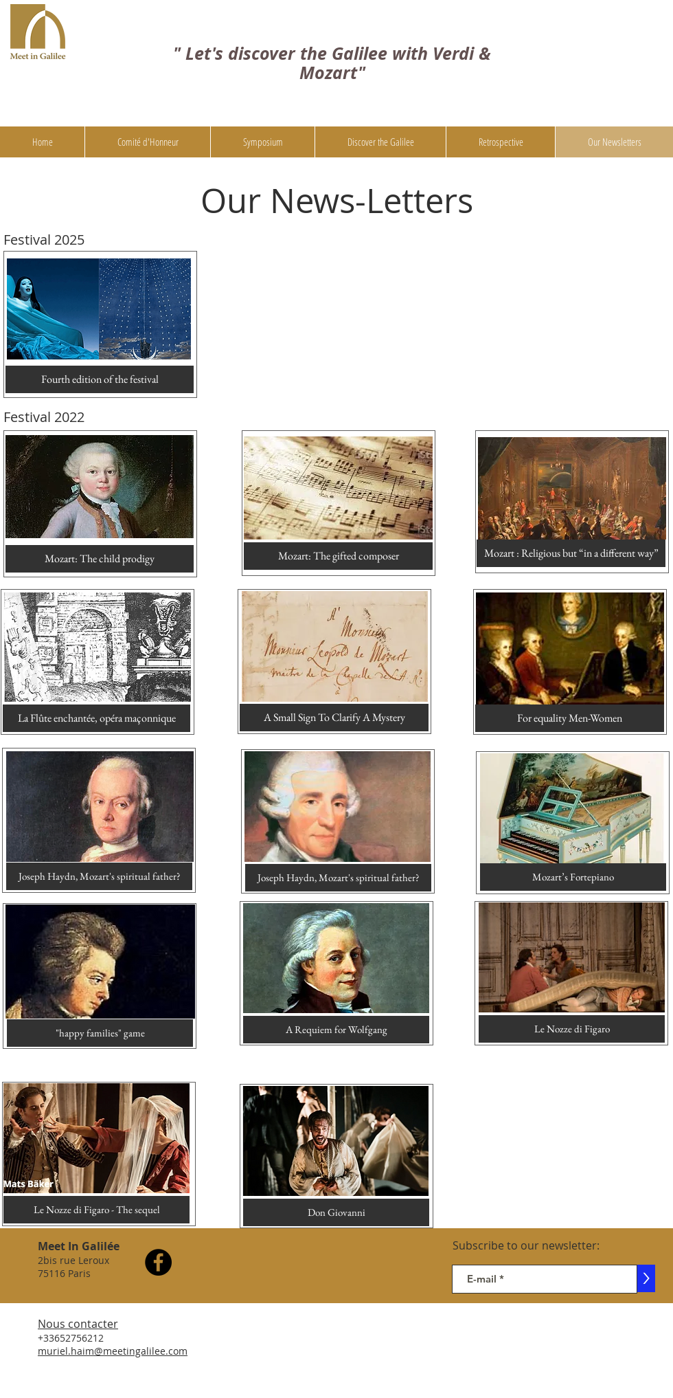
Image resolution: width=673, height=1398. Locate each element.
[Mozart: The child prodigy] (99, 559)
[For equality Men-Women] (569, 718)
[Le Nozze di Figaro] (572, 1029)
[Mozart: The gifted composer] (338, 556)
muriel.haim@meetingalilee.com (112, 1350)
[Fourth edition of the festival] (99, 379)
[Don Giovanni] (336, 1212)
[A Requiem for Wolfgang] (336, 1029)
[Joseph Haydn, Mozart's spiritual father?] (99, 876)
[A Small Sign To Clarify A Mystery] (334, 717)
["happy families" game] (100, 1033)
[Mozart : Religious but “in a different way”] (571, 553)
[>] (646, 1278)
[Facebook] (158, 1262)
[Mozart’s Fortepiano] (573, 877)
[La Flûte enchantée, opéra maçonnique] (96, 718)
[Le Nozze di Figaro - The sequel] (96, 1209)
